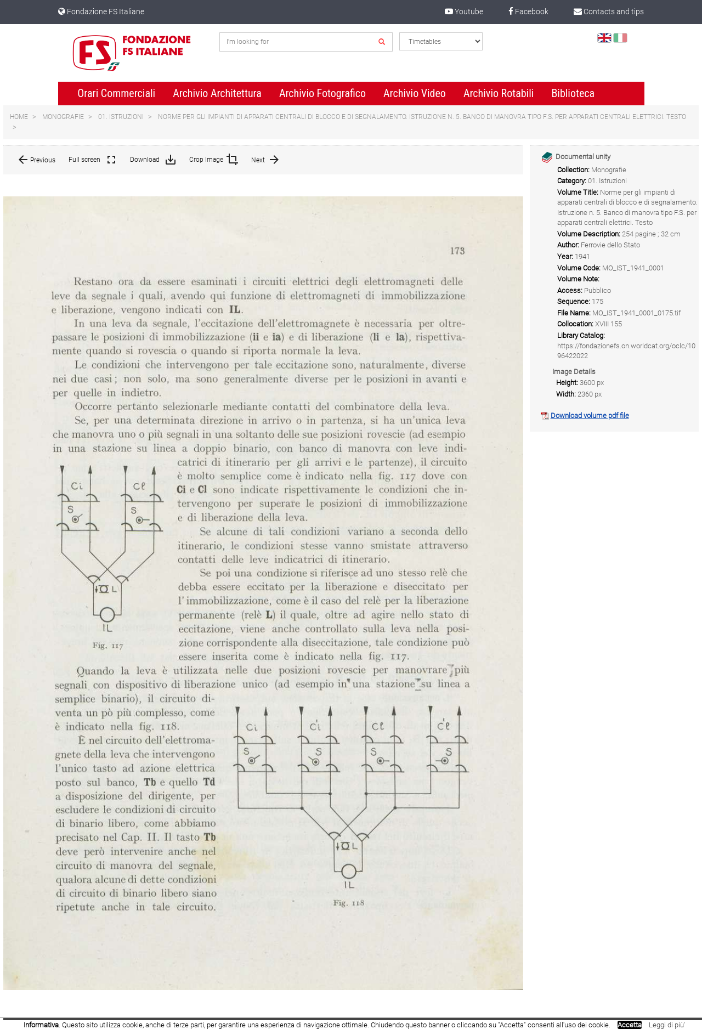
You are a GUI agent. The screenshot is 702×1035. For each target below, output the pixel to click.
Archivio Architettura (217, 93)
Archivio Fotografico (322, 93)
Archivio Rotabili (498, 93)
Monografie (63, 117)
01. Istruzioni (121, 117)
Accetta (630, 1025)
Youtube (464, 11)
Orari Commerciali (116, 93)
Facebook (528, 11)
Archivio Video (414, 93)
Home (19, 117)
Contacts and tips (609, 11)
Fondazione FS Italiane (101, 11)
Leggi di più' (667, 1025)
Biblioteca (573, 93)
